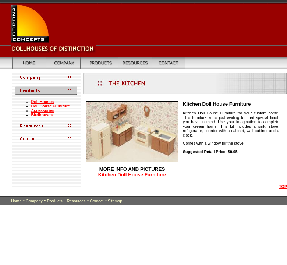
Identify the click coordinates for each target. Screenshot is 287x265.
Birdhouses (42, 115)
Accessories (42, 110)
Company (34, 201)
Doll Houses (42, 101)
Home (16, 201)
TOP (283, 186)
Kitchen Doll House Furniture (132, 174)
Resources (76, 201)
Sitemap (115, 201)
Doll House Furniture (50, 106)
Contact (99, 201)
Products (55, 201)
